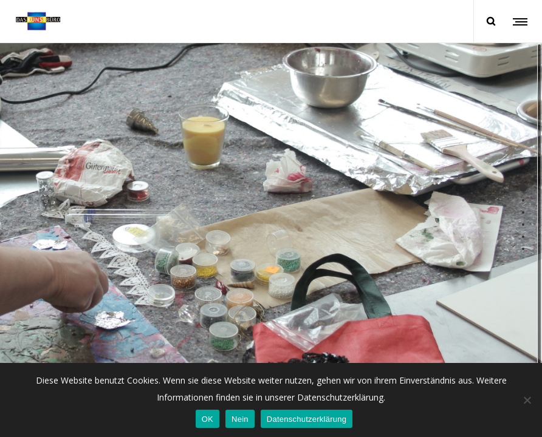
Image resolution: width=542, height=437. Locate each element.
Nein (240, 419)
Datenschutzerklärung (306, 419)
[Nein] (527, 400)
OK (207, 419)
